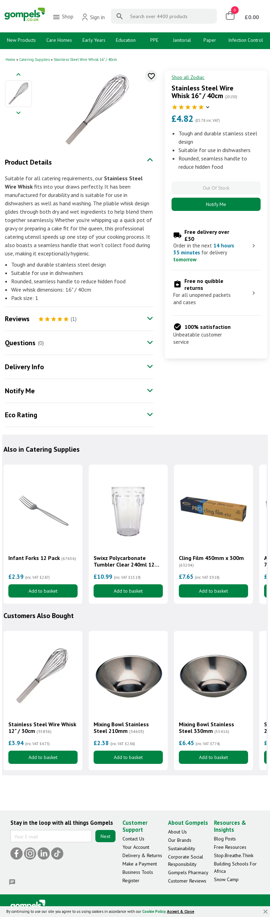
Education (126, 40)
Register (131, 880)
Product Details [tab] (28, 162)
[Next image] (18, 113)
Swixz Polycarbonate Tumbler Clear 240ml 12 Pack (124, 561)
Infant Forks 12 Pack (42, 558)
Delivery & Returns (142, 855)
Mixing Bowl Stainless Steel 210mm (121, 727)
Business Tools (137, 872)
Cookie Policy (154, 911)
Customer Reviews (187, 881)
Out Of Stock (216, 188)
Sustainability (181, 848)
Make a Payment (139, 864)
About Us (177, 832)
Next (105, 836)
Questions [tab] (20, 342)
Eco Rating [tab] (21, 414)
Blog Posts (225, 839)
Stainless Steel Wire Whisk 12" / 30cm (42, 727)
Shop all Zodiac (188, 77)
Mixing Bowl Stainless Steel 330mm (206, 727)
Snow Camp (226, 879)
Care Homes (59, 40)
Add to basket (43, 591)
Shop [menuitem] (62, 17)
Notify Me (216, 204)
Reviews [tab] (17, 318)
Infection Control (245, 40)
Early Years (93, 40)
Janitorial (182, 40)
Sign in (93, 17)
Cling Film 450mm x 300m (211, 561)
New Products (21, 40)
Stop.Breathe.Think (233, 855)
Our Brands (179, 840)
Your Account (135, 847)
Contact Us (133, 839)
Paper (210, 40)
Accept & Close (180, 911)
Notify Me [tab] (20, 390)
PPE (154, 40)
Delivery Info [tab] (24, 366)
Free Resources (230, 847)
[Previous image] (18, 75)
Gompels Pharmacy (188, 872)
